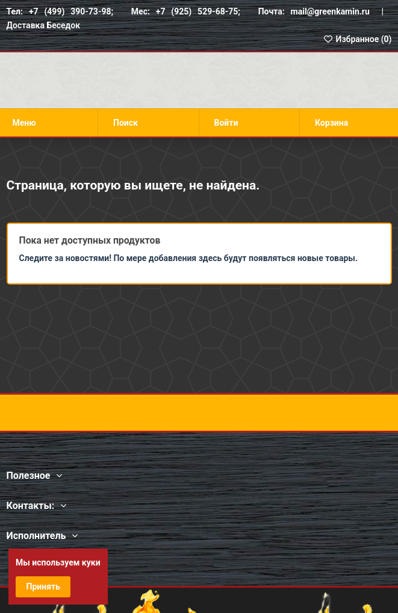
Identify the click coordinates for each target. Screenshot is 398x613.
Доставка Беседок (44, 25)
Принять (43, 586)
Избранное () (357, 39)
